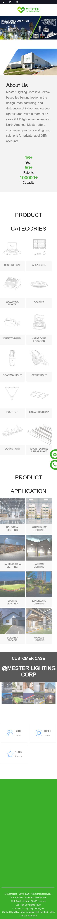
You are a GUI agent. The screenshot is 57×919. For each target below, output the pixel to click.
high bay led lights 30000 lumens (28, 901)
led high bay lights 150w (28, 905)
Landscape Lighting (34, 602)
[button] (25, 37)
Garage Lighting (34, 639)
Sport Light (34, 375)
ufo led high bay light (13, 912)
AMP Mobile (41, 897)
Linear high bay (34, 412)
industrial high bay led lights (40, 912)
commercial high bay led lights (28, 908)
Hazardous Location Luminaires (34, 340)
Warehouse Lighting (34, 528)
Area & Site (34, 265)
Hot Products (16, 897)
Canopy (34, 301)
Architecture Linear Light (34, 450)
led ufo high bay (28, 915)
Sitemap (29, 897)
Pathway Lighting (34, 565)
